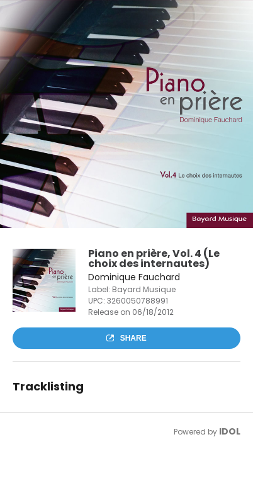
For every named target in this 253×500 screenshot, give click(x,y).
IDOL (229, 431)
